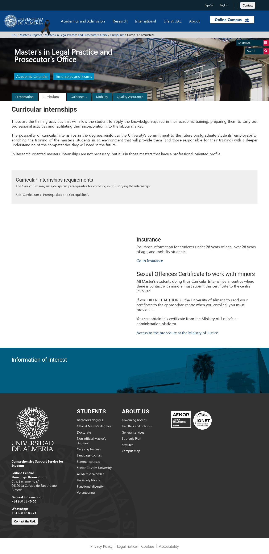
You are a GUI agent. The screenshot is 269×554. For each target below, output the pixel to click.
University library (88, 480)
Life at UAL (172, 21)
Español (209, 5)
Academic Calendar (32, 76)
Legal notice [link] (127, 546)
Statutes (127, 445)
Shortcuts (253, 43)
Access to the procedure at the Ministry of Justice (177, 332)
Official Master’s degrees (94, 426)
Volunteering (86, 492)
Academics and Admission (83, 21)
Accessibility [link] (169, 546)
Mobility (102, 96)
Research (120, 21)
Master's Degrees (31, 35)
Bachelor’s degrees (90, 420)
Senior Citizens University (94, 468)
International (145, 21)
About (194, 21)
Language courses (89, 455)
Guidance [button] (79, 96)
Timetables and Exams (73, 76)
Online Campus (232, 19)
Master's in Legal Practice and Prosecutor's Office (76, 35)
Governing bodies (134, 420)
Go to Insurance (150, 260)
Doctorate (84, 432)
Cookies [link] (147, 546)
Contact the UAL (25, 521)
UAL (14, 35)
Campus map (131, 451)
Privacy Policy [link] (101, 546)
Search (258, 51)
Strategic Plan (131, 438)
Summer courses (88, 461)
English (224, 5)
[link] (247, 4)
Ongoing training (89, 449)
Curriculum (117, 35)
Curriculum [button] (52, 96)
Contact (248, 5)
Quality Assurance (130, 96)
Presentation (24, 96)
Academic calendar (90, 474)
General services (133, 432)
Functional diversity (90, 486)
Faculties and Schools (137, 426)
